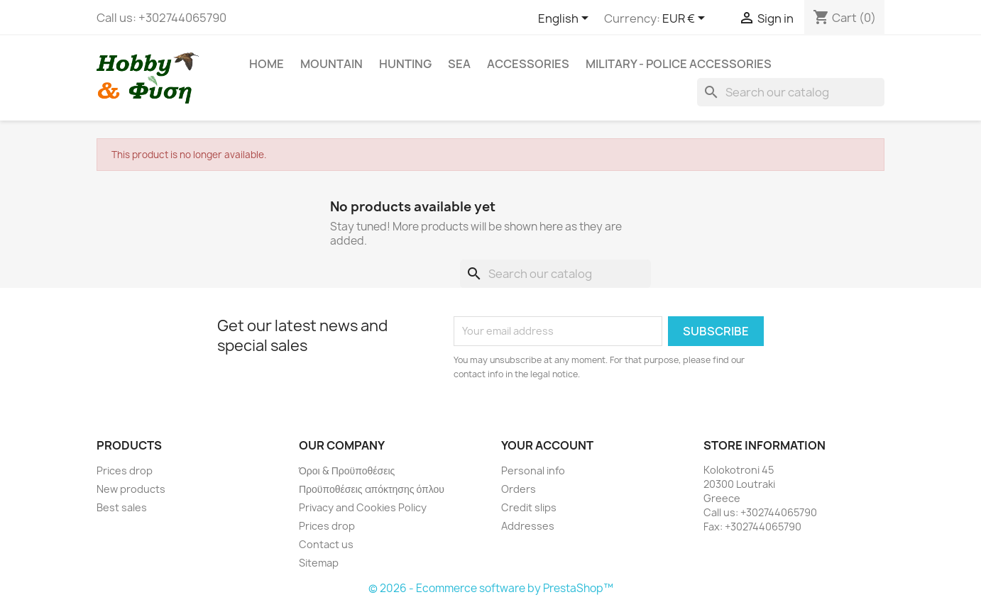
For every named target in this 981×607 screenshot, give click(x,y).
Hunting (405, 64)
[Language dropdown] (565, 19)
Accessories (528, 64)
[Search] (790, 92)
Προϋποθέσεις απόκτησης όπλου (371, 489)
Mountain (331, 64)
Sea (459, 64)
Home (266, 64)
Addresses (527, 526)
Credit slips (529, 507)
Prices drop (125, 470)
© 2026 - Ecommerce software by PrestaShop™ (490, 588)
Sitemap (319, 562)
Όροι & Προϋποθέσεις (347, 470)
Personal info (533, 470)
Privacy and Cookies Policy (363, 507)
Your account (547, 445)
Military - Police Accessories (679, 64)
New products (131, 489)
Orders (518, 489)
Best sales (122, 507)
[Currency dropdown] (686, 19)
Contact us (326, 544)
